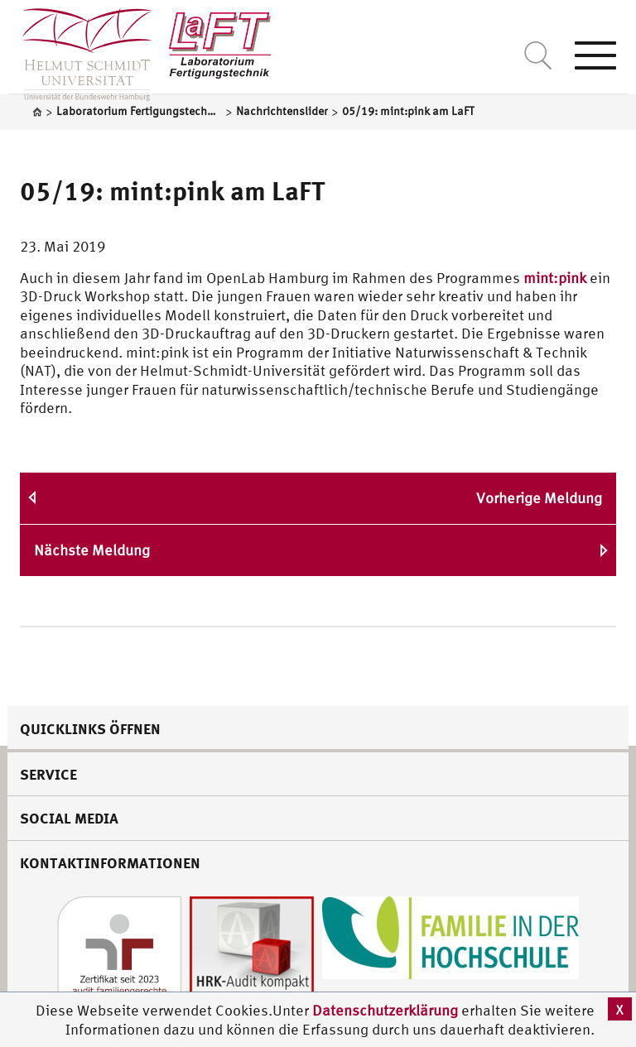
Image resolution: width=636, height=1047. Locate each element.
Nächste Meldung (92, 550)
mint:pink (554, 277)
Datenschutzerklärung (385, 1010)
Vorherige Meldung (539, 498)
